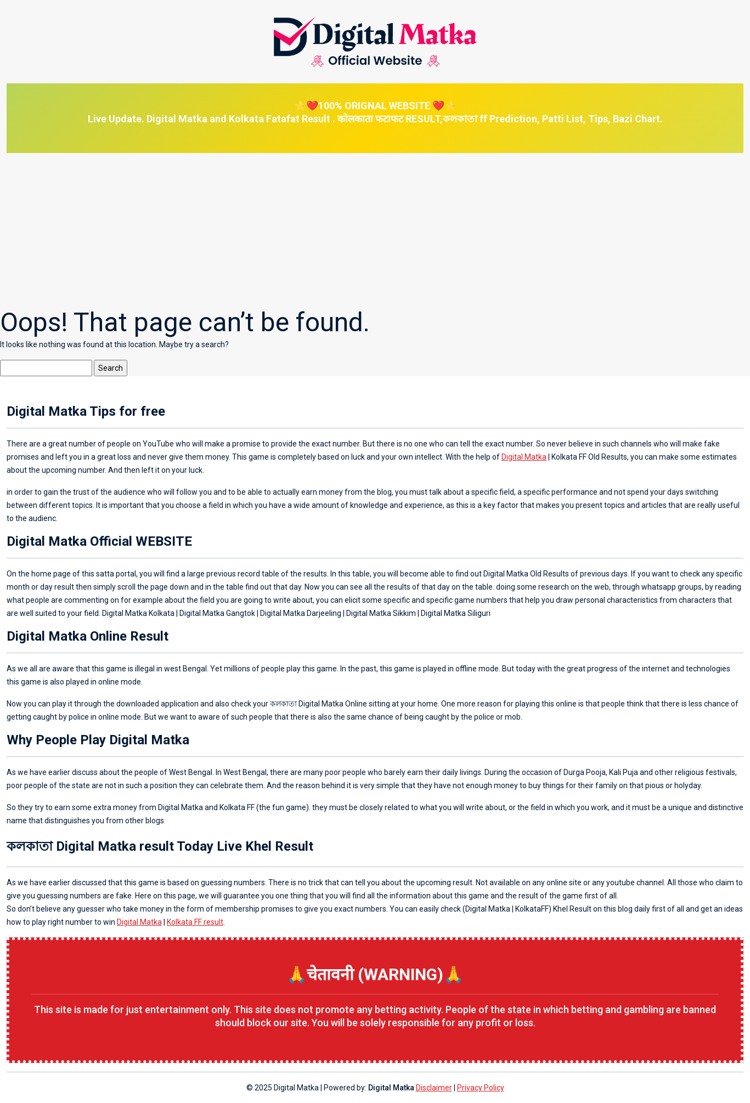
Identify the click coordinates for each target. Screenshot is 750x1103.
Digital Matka (523, 456)
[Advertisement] (329, 230)
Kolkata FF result (195, 922)
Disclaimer (434, 1087)
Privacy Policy (480, 1087)
